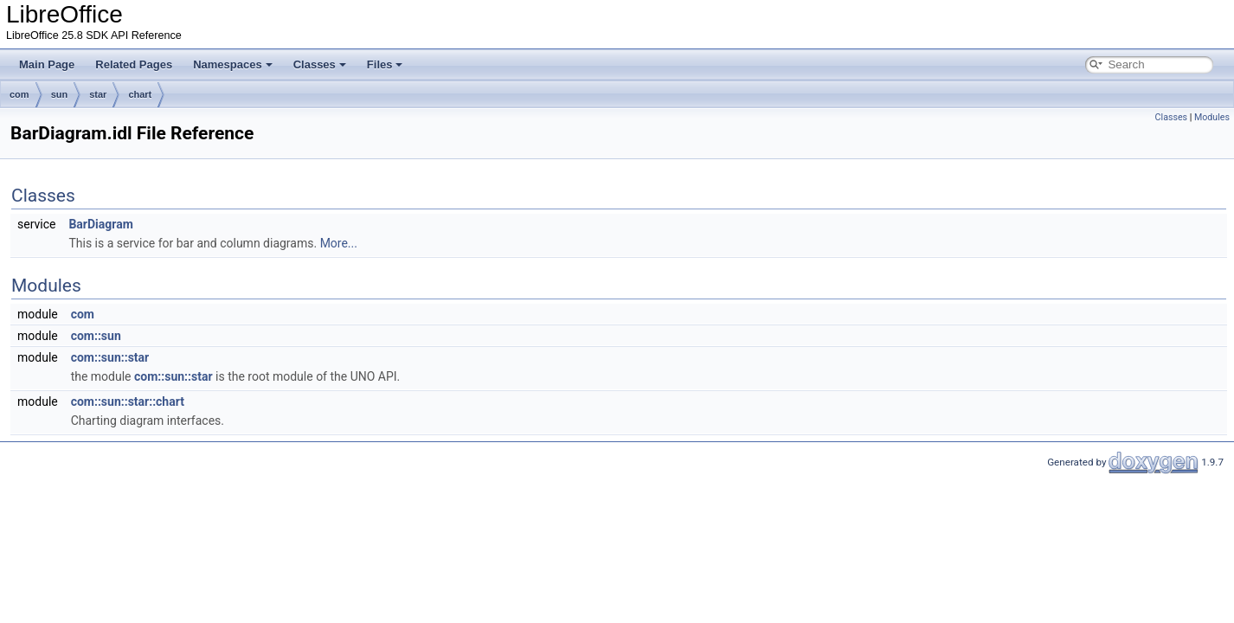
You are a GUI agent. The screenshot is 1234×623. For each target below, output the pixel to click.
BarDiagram (100, 224)
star (97, 94)
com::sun (96, 336)
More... (338, 243)
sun (59, 94)
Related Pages (133, 64)
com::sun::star (110, 357)
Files (385, 64)
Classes (319, 64)
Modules (1212, 117)
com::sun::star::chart (127, 401)
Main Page (46, 64)
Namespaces (233, 64)
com (19, 94)
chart (139, 94)
